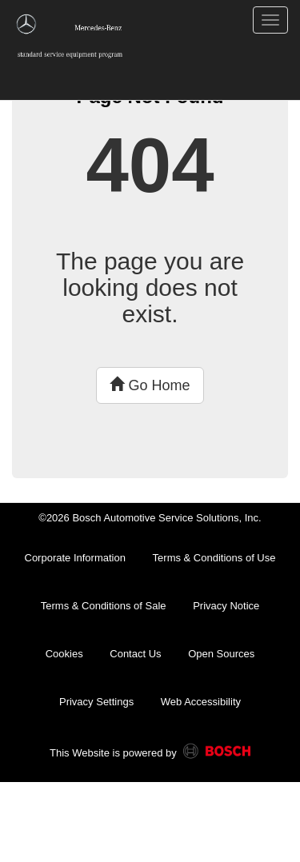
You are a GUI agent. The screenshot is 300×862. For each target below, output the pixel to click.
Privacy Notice (226, 606)
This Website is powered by (150, 754)
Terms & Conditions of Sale (103, 606)
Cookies (64, 654)
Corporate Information (75, 558)
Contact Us (135, 654)
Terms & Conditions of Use (214, 558)
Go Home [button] (150, 385)
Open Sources (221, 654)
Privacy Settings (96, 702)
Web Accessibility (201, 702)
